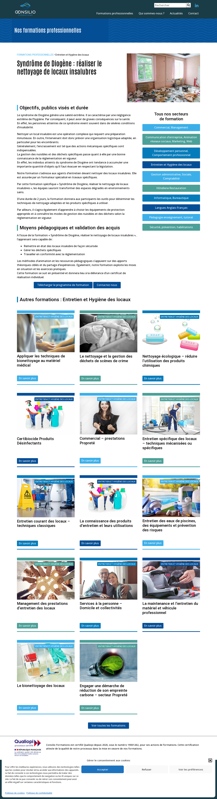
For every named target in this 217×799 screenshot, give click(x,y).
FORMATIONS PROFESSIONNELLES (35, 54)
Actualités (176, 13)
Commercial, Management (171, 127)
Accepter (102, 769)
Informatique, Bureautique (171, 198)
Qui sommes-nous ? (151, 13)
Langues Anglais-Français (171, 208)
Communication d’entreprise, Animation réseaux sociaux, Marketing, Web (171, 139)
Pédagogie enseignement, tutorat (171, 218)
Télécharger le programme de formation (63, 285)
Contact (193, 13)
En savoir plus (27, 378)
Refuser (146, 769)
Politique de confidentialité (39, 793)
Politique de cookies (15, 793)
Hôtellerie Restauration (171, 189)
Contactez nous (107, 285)
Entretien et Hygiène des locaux (171, 165)
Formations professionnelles (114, 13)
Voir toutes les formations (108, 726)
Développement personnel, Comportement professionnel (171, 153)
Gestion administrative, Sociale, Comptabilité (171, 177)
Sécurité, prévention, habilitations (171, 228)
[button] (210, 760)
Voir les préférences (191, 769)
